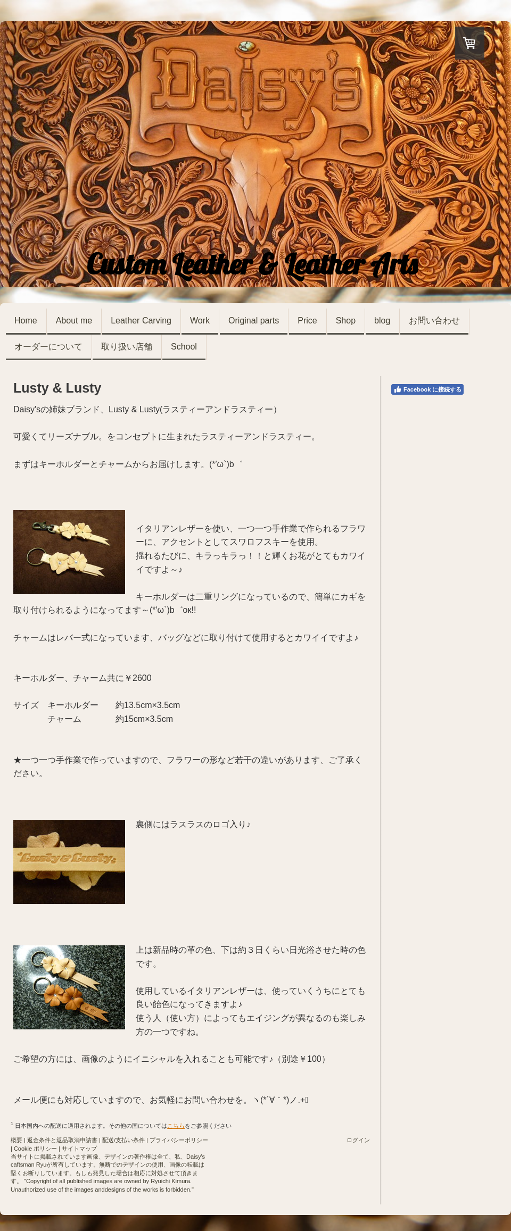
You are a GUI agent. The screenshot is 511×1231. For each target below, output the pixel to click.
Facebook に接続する (427, 389)
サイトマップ (79, 1148)
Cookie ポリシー (35, 1148)
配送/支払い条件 (123, 1140)
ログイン (358, 1140)
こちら (176, 1125)
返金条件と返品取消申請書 (62, 1140)
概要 (16, 1140)
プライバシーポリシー (179, 1140)
